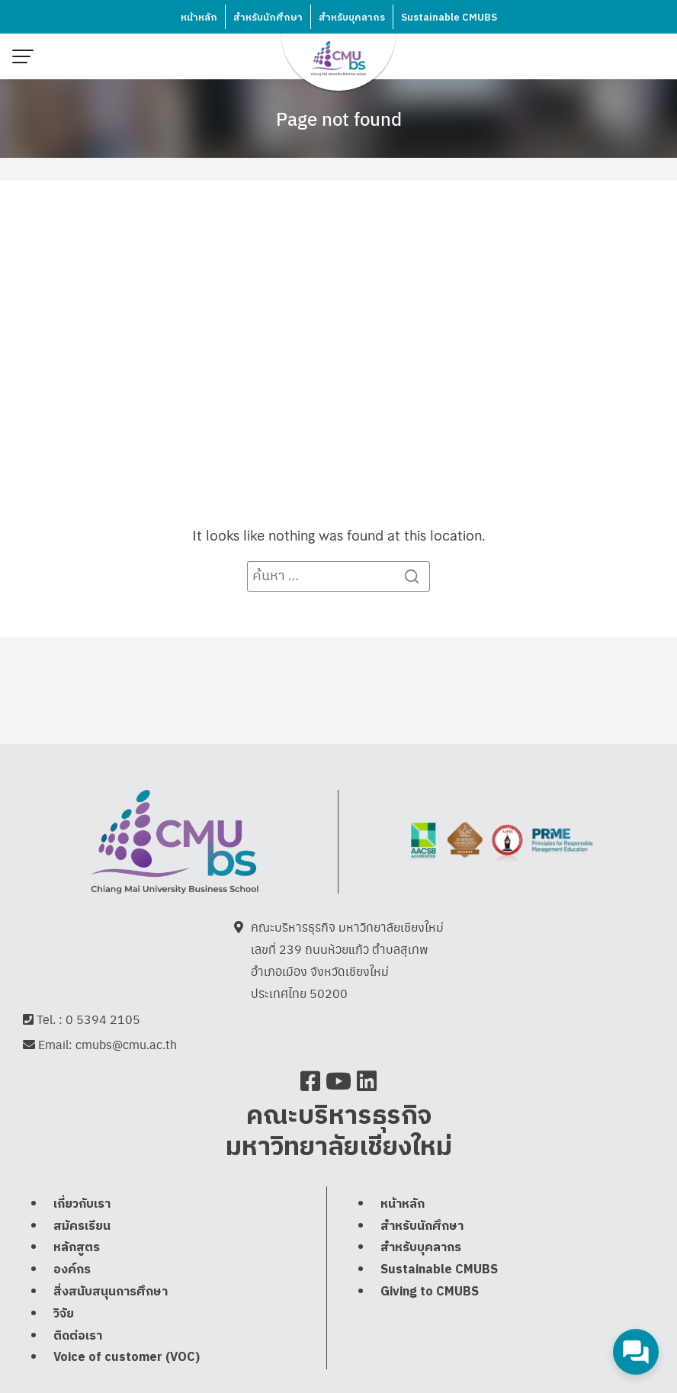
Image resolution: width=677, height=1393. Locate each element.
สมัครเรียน (82, 1226)
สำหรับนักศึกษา (268, 17)
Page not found (339, 118)
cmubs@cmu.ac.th (126, 1044)
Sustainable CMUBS (449, 17)
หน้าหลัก (199, 17)
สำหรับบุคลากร (352, 17)
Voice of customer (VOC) (126, 1357)
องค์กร (72, 1270)
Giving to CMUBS (429, 1292)
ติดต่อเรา (77, 1336)
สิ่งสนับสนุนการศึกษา (110, 1292)
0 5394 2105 (103, 1019)
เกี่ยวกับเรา (82, 1204)
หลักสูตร (76, 1247)
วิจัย (63, 1314)
